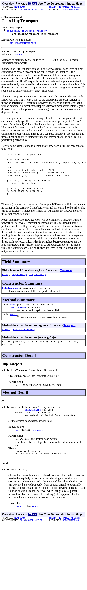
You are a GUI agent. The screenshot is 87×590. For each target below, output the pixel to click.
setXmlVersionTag (24, 343)
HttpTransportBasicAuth (22, 43)
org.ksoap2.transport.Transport (27, 31)
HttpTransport (11, 299)
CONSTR (29, 9)
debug (5, 285)
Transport (18, 55)
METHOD (39, 9)
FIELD (22, 9)
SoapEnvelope (18, 319)
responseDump (37, 285)
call (12, 316)
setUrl (6, 343)
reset (13, 327)
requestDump (19, 285)
